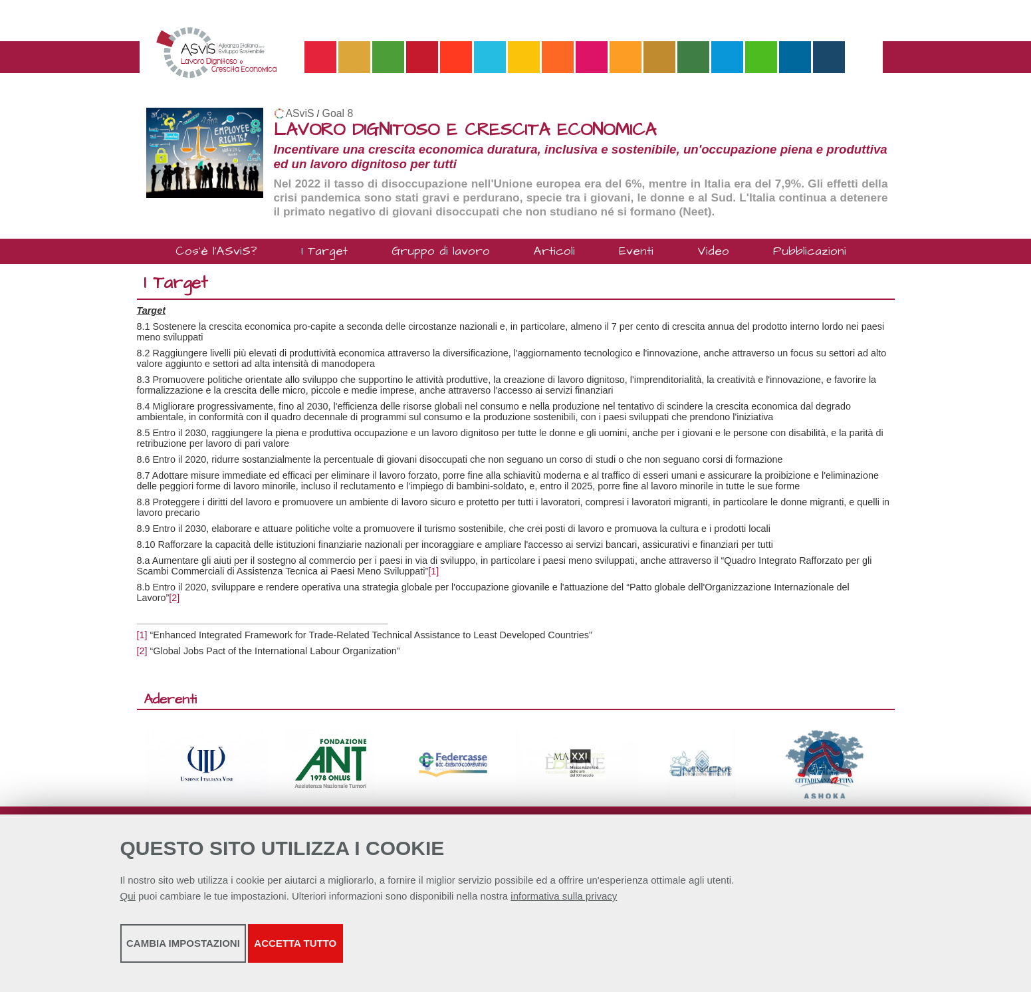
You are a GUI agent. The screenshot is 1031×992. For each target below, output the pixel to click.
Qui (128, 905)
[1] (433, 571)
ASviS (300, 113)
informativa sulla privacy (564, 905)
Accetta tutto (464, 952)
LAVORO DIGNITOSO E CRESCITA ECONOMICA (465, 130)
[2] (174, 597)
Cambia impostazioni (225, 952)
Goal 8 (338, 113)
